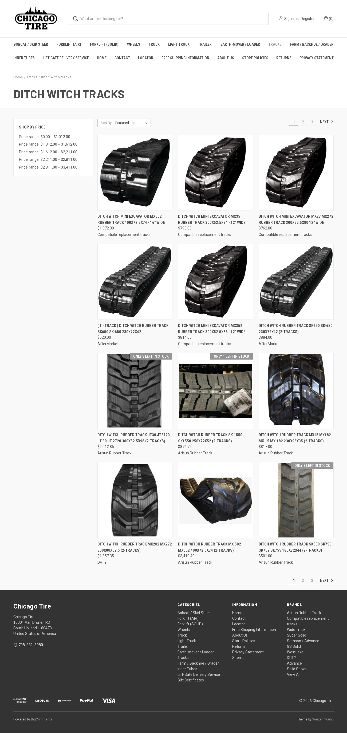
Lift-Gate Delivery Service (66, 58)
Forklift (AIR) (69, 44)
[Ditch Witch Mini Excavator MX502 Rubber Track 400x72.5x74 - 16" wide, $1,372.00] (134, 173)
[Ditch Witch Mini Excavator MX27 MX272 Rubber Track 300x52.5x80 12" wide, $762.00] (296, 173)
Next (326, 121)
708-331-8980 (30, 644)
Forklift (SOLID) (104, 44)
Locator (145, 58)
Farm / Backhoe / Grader (311, 44)
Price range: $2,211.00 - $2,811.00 (48, 159)
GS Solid (294, 646)
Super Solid (296, 635)
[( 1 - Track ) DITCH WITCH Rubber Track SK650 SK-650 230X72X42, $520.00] (134, 282)
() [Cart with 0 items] (329, 18)
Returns (283, 58)
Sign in (289, 19)
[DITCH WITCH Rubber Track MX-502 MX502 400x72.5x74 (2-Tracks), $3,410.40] (215, 500)
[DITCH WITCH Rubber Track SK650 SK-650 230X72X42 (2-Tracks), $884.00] (296, 282)
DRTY (291, 658)
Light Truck (179, 44)
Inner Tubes (24, 58)
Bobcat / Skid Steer (31, 44)
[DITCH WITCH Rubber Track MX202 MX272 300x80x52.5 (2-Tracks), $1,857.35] (134, 500)
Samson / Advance (303, 641)
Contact (122, 58)
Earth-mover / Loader (240, 44)
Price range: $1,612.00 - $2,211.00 (48, 152)
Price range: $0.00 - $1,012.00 (44, 136)
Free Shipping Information (185, 58)
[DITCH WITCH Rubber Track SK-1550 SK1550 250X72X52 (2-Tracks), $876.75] (215, 391)
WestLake (295, 652)
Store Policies (255, 58)
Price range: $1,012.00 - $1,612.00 (48, 144)
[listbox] (133, 123)
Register (308, 19)
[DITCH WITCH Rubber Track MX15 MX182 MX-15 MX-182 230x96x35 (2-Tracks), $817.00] (296, 391)
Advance (294, 663)
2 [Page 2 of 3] (303, 122)
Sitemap (239, 658)
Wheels (133, 44)
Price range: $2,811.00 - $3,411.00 (48, 167)
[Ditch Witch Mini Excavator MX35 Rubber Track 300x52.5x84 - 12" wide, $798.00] (215, 173)
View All (293, 674)
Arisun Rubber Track (304, 613)
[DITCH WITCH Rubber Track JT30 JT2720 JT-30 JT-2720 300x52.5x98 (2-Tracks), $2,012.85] (134, 391)
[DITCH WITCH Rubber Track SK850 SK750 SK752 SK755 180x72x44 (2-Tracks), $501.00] (296, 500)
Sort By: (106, 123)
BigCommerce (41, 719)
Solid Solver (297, 669)
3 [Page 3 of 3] (312, 122)
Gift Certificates (191, 680)
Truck (154, 44)
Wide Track (296, 629)
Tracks (275, 44)
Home (102, 58)
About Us (225, 58)
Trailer (205, 44)
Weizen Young (323, 719)
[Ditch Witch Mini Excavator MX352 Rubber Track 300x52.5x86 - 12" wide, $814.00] (215, 282)
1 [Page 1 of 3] (294, 122)
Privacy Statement (316, 58)
